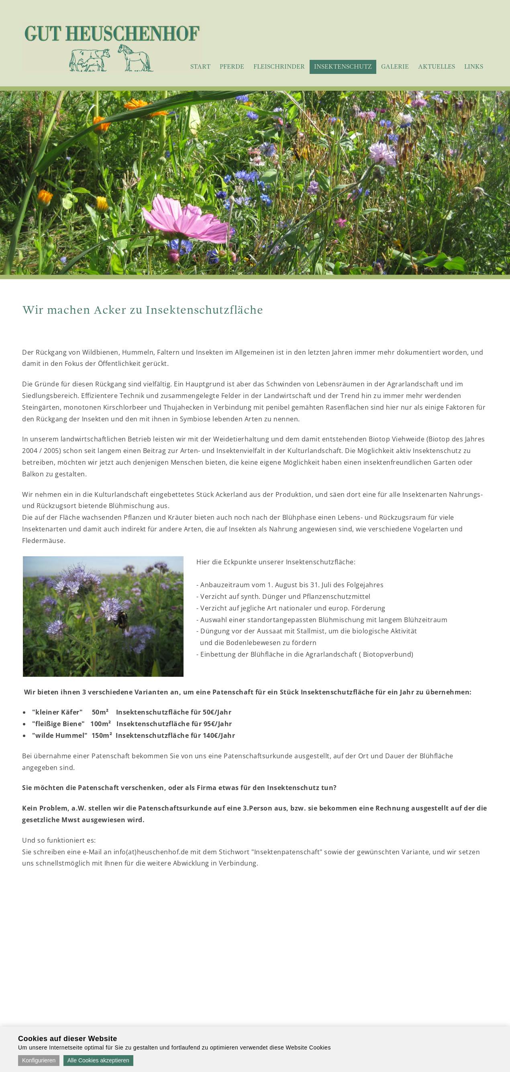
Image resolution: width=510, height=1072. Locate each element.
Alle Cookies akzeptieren (98, 1060)
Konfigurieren (38, 1060)
